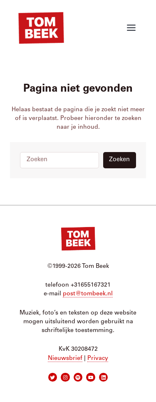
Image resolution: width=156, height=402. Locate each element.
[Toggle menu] (131, 27)
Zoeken (119, 160)
